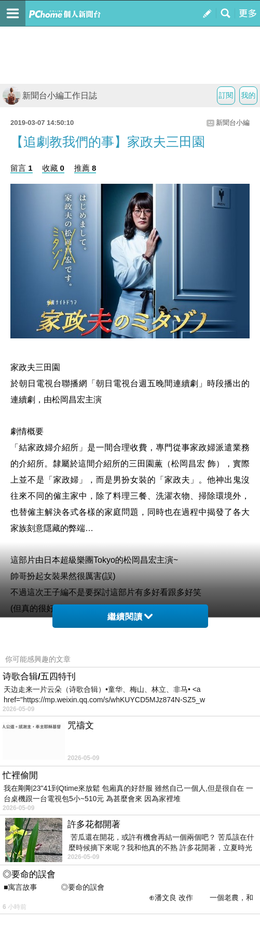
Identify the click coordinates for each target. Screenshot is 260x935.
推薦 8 (85, 167)
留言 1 (21, 167)
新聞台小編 (233, 123)
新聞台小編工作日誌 (50, 95)
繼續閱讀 (130, 617)
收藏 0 (53, 167)
